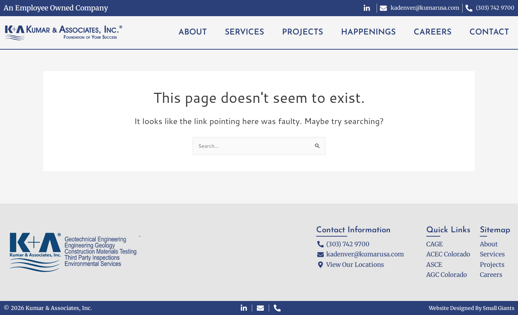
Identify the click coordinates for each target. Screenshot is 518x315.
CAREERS (432, 32)
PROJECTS (302, 32)
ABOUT (192, 32)
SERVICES (244, 32)
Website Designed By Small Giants (469, 308)
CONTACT (489, 32)
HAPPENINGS (368, 32)
